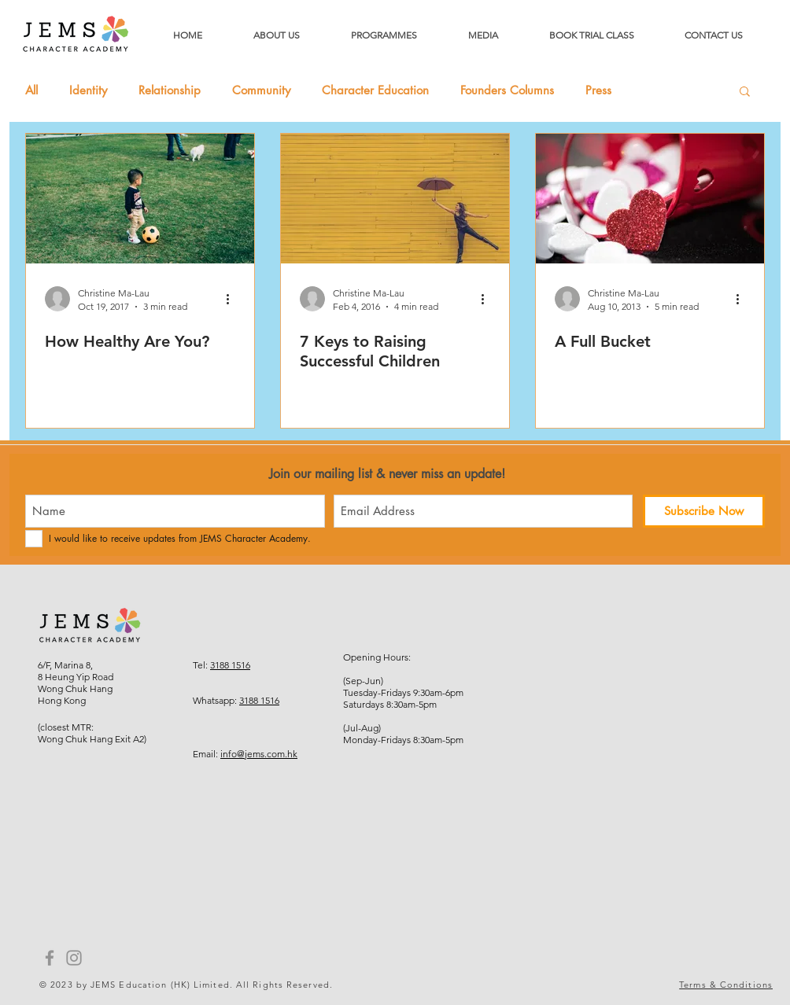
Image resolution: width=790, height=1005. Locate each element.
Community (261, 90)
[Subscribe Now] (704, 511)
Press (598, 90)
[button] (744, 92)
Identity (88, 90)
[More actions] (232, 298)
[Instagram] (74, 958)
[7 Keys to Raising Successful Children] (395, 198)
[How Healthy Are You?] (140, 198)
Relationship (169, 90)
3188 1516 (230, 665)
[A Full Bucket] (650, 198)
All (31, 90)
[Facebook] (49, 958)
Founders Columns (507, 90)
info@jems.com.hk (258, 754)
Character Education (375, 90)
